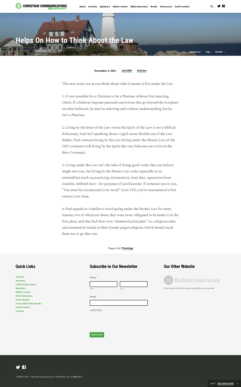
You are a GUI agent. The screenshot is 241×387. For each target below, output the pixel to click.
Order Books (22, 299)
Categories (196, 52)
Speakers (105, 6)
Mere (75, 376)
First (92, 288)
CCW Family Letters (26, 284)
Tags (209, 52)
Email (94, 296)
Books (154, 6)
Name (94, 277)
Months (220, 52)
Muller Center (120, 6)
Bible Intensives (139, 6)
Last (122, 288)
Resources (166, 6)
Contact (20, 311)
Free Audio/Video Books (29, 303)
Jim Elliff (127, 70)
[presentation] (115, 320)
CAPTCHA (96, 310)
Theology (127, 248)
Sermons (20, 280)
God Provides (182, 6)
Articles (92, 6)
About (82, 6)
